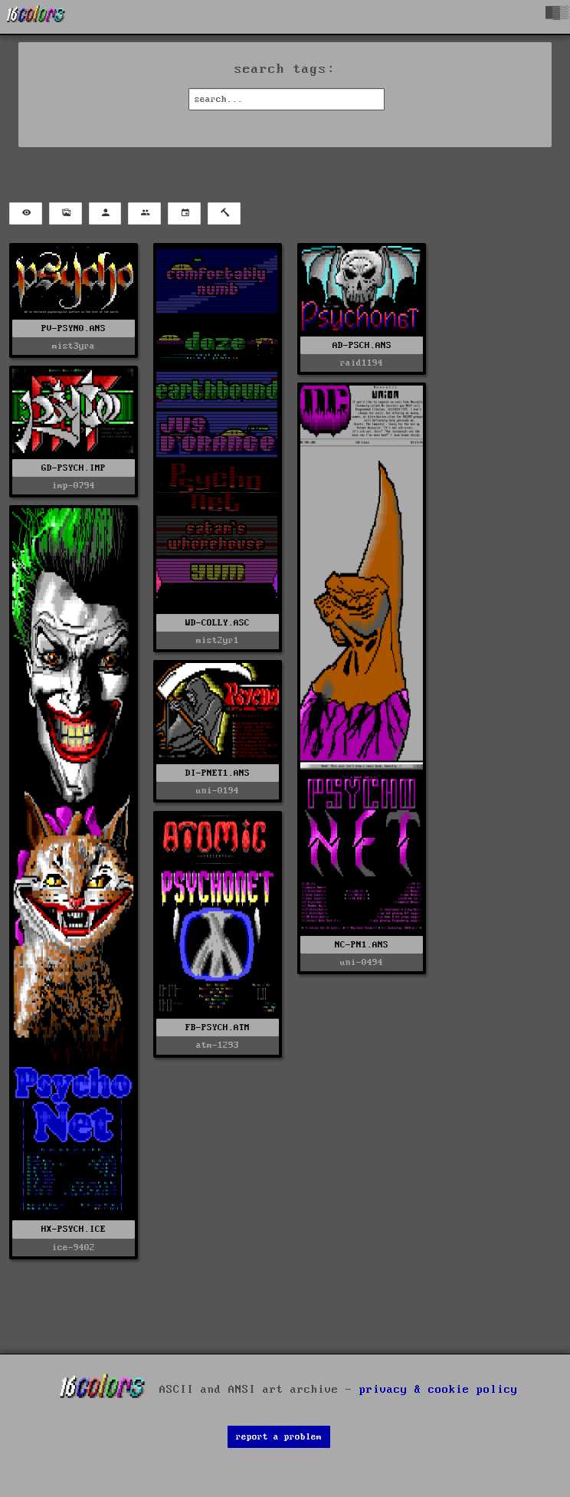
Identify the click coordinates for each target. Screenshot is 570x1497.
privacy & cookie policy (438, 1389)
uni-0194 (217, 791)
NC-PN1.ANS (361, 945)
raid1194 (361, 363)
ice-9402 (73, 1247)
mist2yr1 (217, 640)
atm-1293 (217, 1045)
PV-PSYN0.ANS (73, 328)
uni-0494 (361, 962)
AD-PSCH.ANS (361, 345)
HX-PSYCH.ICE (73, 1229)
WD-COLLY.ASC (217, 623)
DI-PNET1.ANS (217, 773)
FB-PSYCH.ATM (217, 1027)
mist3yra (73, 346)
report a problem (279, 1437)
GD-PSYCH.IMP (73, 468)
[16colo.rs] (36, 17)
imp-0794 (73, 486)
